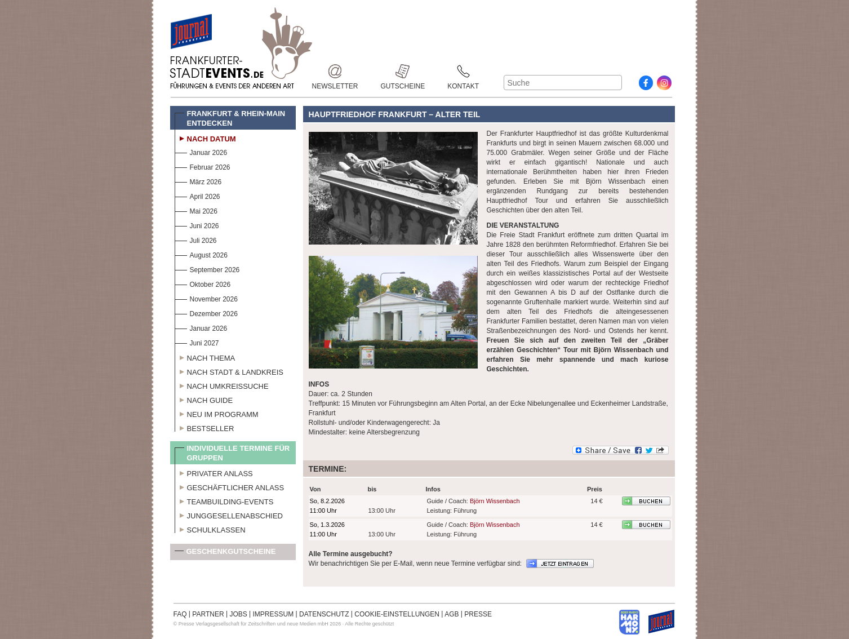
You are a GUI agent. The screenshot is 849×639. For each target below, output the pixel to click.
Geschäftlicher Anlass (230, 486)
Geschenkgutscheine (225, 553)
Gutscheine (403, 71)
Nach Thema (205, 356)
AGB (451, 614)
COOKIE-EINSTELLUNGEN (396, 614)
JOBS (238, 614)
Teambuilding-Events (224, 500)
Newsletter (335, 71)
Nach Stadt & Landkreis (229, 370)
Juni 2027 (197, 341)
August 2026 (201, 253)
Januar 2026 (201, 151)
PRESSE (478, 614)
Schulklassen (210, 528)
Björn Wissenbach (495, 501)
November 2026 (206, 297)
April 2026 (197, 195)
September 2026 (207, 268)
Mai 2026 (196, 210)
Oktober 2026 (203, 283)
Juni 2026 (197, 224)
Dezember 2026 (206, 312)
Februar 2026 (202, 166)
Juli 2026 (196, 239)
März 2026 (198, 180)
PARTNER (208, 614)
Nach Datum (205, 137)
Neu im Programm (217, 413)
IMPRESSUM (273, 614)
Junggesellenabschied (229, 514)
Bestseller (204, 427)
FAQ (180, 614)
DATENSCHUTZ (324, 614)
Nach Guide (204, 399)
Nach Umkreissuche (222, 384)
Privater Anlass (214, 472)
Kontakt (463, 71)
